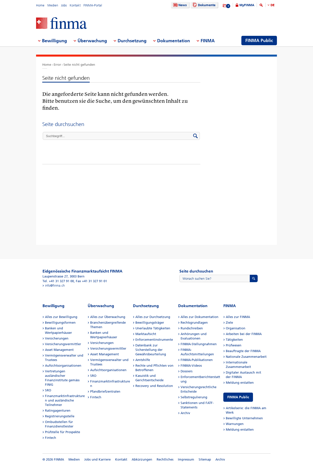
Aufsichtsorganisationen (63, 365)
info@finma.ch (55, 285)
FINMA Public (238, 397)
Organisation (235, 328)
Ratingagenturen (57, 410)
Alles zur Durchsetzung (152, 317)
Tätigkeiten (234, 339)
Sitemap (205, 459)
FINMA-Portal (92, 5)
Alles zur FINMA (238, 317)
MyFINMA (246, 5)
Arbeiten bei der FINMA (244, 334)
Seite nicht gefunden (79, 64)
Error (57, 64)
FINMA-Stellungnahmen (199, 344)
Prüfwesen (233, 345)
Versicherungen (56, 338)
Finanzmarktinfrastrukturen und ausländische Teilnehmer (65, 400)
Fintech (50, 438)
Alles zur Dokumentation (199, 317)
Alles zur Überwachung (107, 317)
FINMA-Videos (191, 365)
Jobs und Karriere (97, 459)
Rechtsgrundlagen (194, 322)
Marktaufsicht (145, 334)
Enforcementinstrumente (154, 339)
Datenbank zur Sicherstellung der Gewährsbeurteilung (150, 349)
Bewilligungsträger (149, 322)
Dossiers (186, 371)
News (179, 5)
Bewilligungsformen (60, 322)
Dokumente (203, 5)
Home (40, 5)
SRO (48, 390)
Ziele (229, 322)
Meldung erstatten (240, 382)
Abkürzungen (142, 459)
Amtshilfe (142, 360)
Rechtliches (165, 459)
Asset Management (59, 350)
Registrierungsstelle (59, 416)
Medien (52, 5)
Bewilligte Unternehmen (244, 418)
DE (272, 5)
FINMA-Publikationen (197, 360)
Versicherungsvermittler (63, 344)
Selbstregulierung (194, 397)
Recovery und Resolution (154, 386)
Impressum (186, 459)
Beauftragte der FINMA (243, 351)
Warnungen (235, 424)
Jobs (64, 5)
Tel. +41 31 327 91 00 (58, 281)
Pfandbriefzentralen (105, 391)
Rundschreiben (192, 328)
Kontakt (75, 5)
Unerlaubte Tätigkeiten (152, 328)
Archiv (185, 413)
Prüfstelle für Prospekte (62, 432)
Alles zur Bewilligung (61, 317)
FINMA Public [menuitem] (259, 40)
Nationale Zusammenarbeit (246, 357)
